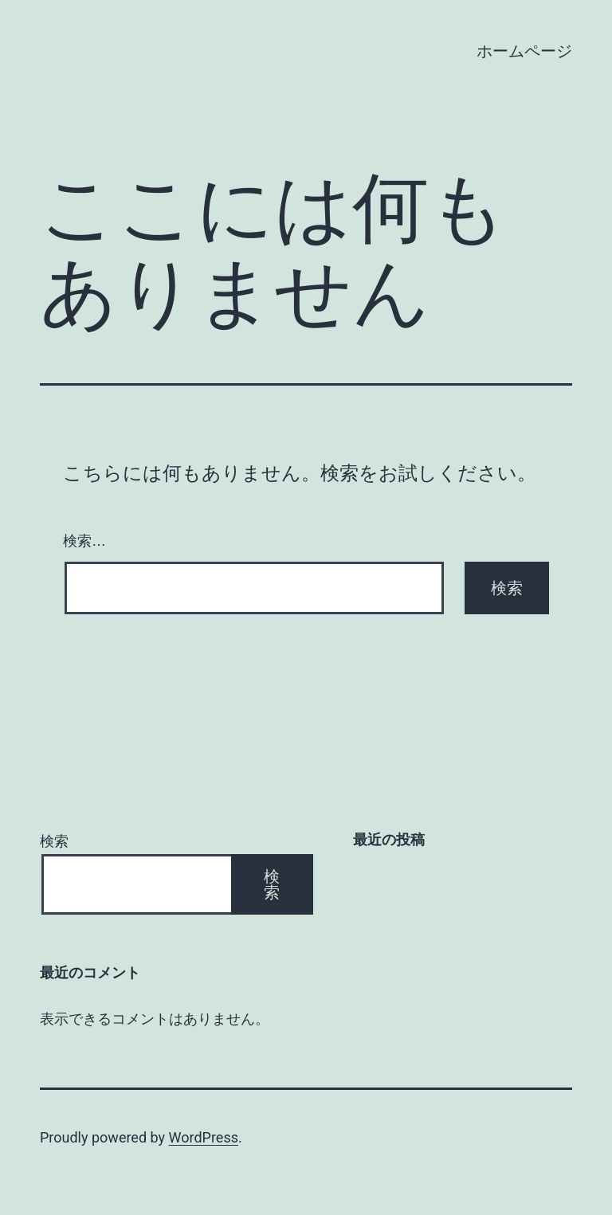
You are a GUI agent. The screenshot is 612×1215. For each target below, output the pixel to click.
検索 (54, 841)
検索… (84, 541)
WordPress (203, 1137)
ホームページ (524, 51)
